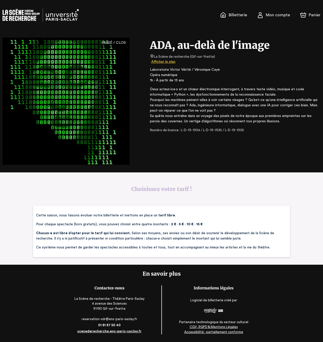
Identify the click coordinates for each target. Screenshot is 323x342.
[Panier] (310, 15)
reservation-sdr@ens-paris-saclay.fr (110, 319)
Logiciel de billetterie (207, 300)
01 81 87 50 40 (110, 325)
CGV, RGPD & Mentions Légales (213, 327)
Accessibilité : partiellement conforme (213, 332)
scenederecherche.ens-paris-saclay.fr (110, 331)
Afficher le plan (163, 62)
